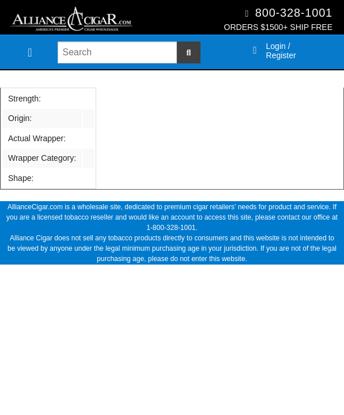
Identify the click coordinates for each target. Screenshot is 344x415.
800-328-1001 (293, 12)
